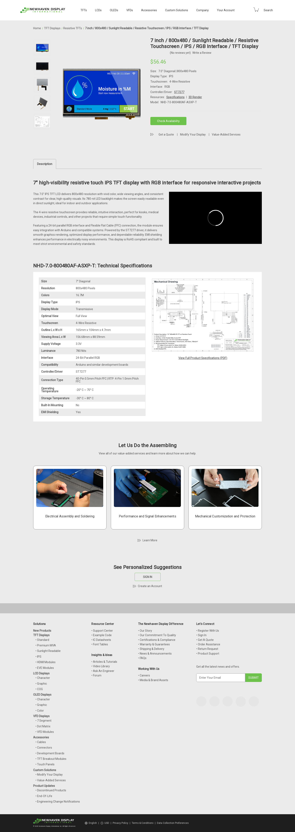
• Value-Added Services (50, 780)
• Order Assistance (208, 644)
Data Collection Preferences (173, 823)
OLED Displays (42, 694)
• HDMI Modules (45, 662)
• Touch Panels (44, 764)
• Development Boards (49, 753)
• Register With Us (207, 630)
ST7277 (179, 92)
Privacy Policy (120, 823)
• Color (39, 710)
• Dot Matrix (42, 726)
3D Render (195, 97)
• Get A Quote (205, 639)
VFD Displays (41, 716)
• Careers (144, 675)
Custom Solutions (176, 10)
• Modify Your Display (49, 774)
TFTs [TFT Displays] (84, 10)
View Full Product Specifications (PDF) (202, 358)
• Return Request (207, 648)
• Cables (40, 742)
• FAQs (142, 658)
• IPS (38, 656)
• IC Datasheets (101, 639)
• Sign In (201, 635)
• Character (42, 678)
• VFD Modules (44, 731)
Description (44, 164)
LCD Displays (41, 673)
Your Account (226, 10)
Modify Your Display (193, 134)
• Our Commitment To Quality (157, 635)
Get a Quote (166, 134)
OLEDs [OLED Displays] (114, 10)
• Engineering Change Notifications (57, 801)
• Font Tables (99, 644)
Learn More (150, 540)
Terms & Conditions (142, 823)
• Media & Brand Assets (153, 680)
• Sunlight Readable (48, 651)
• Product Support (207, 653)
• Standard (42, 639)
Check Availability (168, 121)
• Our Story (145, 630)
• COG (39, 689)
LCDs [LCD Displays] (98, 10)
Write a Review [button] (201, 52)
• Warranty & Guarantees (154, 644)
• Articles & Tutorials (104, 661)
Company (202, 10)
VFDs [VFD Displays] (129, 10)
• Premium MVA (45, 645)
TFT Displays (41, 635)
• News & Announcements (155, 653)
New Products (42, 630)
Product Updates (44, 785)
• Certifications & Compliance (156, 639)
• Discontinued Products (50, 790)
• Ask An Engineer (102, 671)
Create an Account (150, 586)
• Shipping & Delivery (151, 648)
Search (268, 10)
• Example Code (101, 635)
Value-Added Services (226, 134)
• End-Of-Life (43, 796)
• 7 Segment (43, 720)
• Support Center (102, 630)
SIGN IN (147, 577)
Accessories (149, 10)
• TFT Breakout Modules (50, 758)
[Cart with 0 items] (256, 9)
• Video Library (100, 666)
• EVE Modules (44, 667)
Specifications (175, 97)
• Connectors (43, 747)
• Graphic (41, 683)
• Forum (96, 675)
